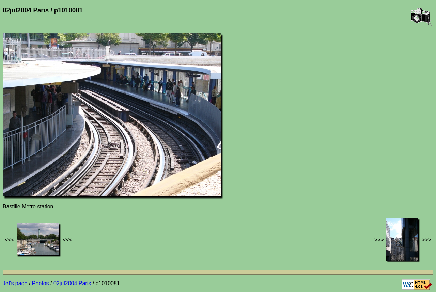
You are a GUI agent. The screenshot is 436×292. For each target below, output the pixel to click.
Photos (40, 283)
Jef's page (15, 283)
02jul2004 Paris (72, 283)
